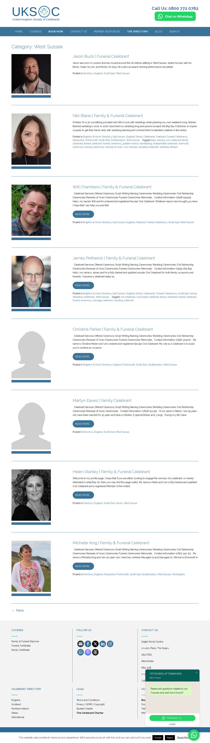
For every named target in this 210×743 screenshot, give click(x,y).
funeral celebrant (93, 143)
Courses (35, 31)
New (17, 610)
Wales (14, 713)
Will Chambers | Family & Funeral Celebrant (112, 186)
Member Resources (107, 31)
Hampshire (78, 140)
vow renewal (130, 147)
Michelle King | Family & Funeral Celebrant (111, 542)
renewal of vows (114, 147)
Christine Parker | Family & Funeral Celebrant (113, 329)
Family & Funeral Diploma (25, 641)
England (98, 73)
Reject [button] (170, 737)
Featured (161, 136)
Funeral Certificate (21, 645)
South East (109, 73)
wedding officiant (168, 147)
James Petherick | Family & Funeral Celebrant (114, 258)
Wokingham (178, 574)
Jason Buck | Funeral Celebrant (101, 56)
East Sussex (119, 136)
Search (174, 31)
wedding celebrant (148, 147)
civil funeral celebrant (147, 297)
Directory (88, 73)
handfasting (146, 143)
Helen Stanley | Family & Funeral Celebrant (111, 471)
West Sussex (122, 73)
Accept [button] (157, 737)
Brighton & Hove (92, 136)
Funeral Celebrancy (177, 136)
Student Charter (84, 708)
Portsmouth (91, 140)
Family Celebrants (145, 136)
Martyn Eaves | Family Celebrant (102, 400)
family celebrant (168, 297)
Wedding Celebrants (84, 297)
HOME (18, 31)
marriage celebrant (103, 300)
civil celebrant (173, 140)
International (17, 717)
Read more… (83, 214)
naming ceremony (94, 147)
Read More (184, 737)
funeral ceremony (112, 143)
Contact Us (78, 31)
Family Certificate (20, 650)
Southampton (118, 140)
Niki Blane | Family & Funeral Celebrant (108, 115)
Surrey (193, 293)
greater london (131, 143)
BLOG (158, 31)
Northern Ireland (20, 708)
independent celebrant (165, 143)
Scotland (16, 704)
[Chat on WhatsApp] (175, 19)
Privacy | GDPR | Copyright (90, 704)
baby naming (158, 140)
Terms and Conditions (88, 700)
